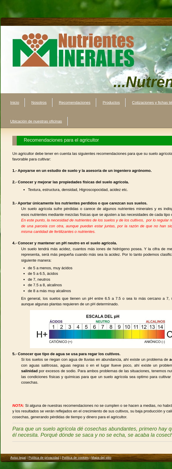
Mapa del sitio (101, 457)
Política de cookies (75, 457)
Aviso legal (18, 457)
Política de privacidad (43, 457)
